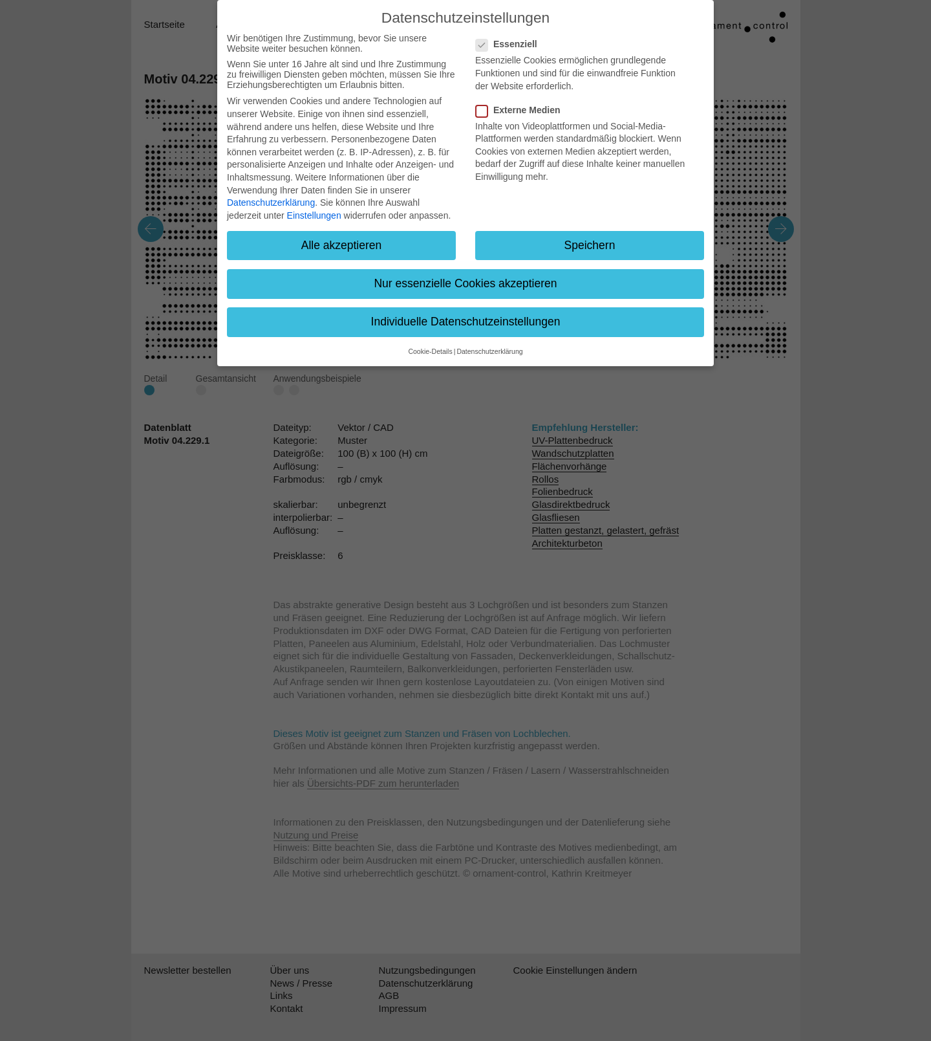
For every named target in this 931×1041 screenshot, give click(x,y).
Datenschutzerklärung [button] (489, 351)
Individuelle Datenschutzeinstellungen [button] (466, 321)
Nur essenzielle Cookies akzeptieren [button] (465, 283)
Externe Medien (521, 110)
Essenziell (510, 44)
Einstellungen (314, 215)
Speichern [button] (589, 245)
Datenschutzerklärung (271, 202)
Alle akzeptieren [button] (341, 245)
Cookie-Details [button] (430, 351)
